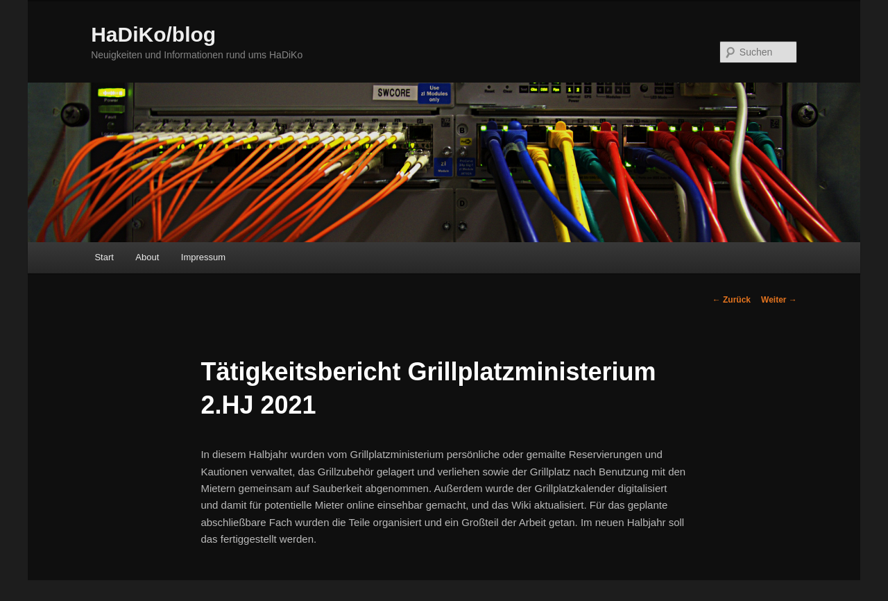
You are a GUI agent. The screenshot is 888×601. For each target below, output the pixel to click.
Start (103, 257)
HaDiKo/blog (153, 34)
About (147, 257)
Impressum (203, 257)
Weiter (779, 300)
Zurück (731, 300)
